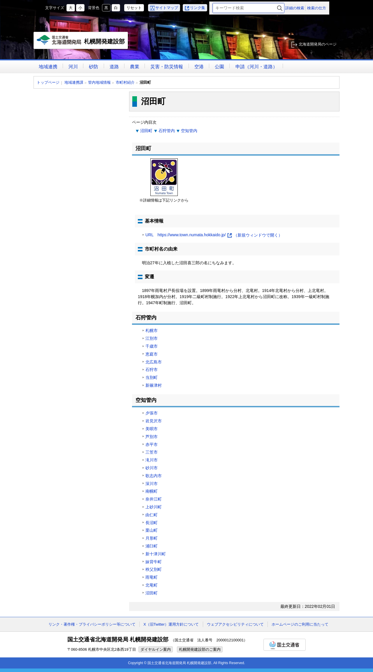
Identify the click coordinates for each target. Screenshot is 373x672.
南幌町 (151, 491)
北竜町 (151, 585)
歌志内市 (153, 475)
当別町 (151, 377)
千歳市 (151, 346)
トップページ (48, 82)
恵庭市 (151, 354)
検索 (279, 8)
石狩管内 (167, 130)
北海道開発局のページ (318, 44)
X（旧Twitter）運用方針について (171, 624)
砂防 (93, 66)
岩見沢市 (153, 421)
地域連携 (48, 66)
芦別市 (151, 436)
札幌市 (151, 330)
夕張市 (151, 413)
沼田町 (146, 130)
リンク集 (197, 8)
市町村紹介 (125, 82)
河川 (73, 66)
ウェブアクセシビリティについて (235, 624)
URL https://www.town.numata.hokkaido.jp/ (213, 235)
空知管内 (189, 130)
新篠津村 (153, 385)
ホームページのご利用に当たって (300, 624)
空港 (199, 66)
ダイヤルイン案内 (155, 649)
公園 (219, 66)
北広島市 (153, 362)
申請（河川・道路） (256, 66)
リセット (134, 8)
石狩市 (151, 369)
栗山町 (151, 530)
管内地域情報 (99, 82)
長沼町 (151, 522)
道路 (114, 66)
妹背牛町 (153, 561)
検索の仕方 (316, 8)
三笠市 (151, 452)
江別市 (151, 338)
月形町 (151, 538)
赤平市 (151, 444)
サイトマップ (166, 8)
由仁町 (151, 514)
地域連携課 (73, 82)
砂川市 (151, 468)
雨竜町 (151, 577)
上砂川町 (153, 507)
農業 (134, 66)
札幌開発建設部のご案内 (200, 649)
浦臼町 (151, 546)
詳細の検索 (294, 8)
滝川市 (151, 460)
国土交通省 (284, 645)
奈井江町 (153, 499)
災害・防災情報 (166, 66)
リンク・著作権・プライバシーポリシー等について (92, 624)
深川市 (151, 483)
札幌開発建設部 (81, 42)
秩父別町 (153, 569)
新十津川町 (155, 554)
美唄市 (151, 428)
